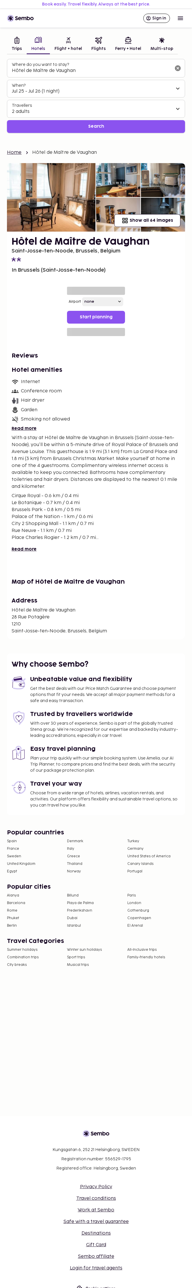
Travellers (22, 105)
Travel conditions (96, 1198)
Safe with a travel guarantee (96, 1221)
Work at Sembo (96, 1210)
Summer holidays (22, 950)
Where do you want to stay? (40, 64)
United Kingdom (21, 864)
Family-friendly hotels (146, 957)
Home (14, 152)
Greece (73, 856)
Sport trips (76, 957)
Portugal (134, 871)
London (134, 903)
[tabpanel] (96, 96)
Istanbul (74, 925)
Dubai (72, 918)
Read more (24, 428)
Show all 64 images (147, 220)
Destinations (96, 1233)
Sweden (14, 856)
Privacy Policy (96, 1187)
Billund (73, 895)
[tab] (17, 45)
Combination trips (23, 957)
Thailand (74, 864)
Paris (131, 895)
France (13, 849)
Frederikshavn (79, 910)
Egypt (12, 871)
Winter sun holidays (84, 950)
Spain (12, 841)
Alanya (13, 895)
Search (96, 126)
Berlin (12, 925)
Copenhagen (139, 918)
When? (19, 85)
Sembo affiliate (96, 1256)
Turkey (133, 841)
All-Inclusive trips (142, 950)
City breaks (17, 965)
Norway (74, 871)
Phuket (13, 918)
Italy (70, 849)
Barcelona (16, 903)
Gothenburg (138, 910)
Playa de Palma (80, 903)
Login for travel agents (96, 1268)
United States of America (149, 856)
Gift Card (96, 1245)
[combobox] (91, 71)
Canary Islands (140, 864)
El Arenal (135, 925)
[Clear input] (177, 68)
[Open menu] (180, 18)
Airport (75, 302)
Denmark (75, 841)
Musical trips (78, 965)
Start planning (96, 317)
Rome (12, 910)
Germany (135, 849)
